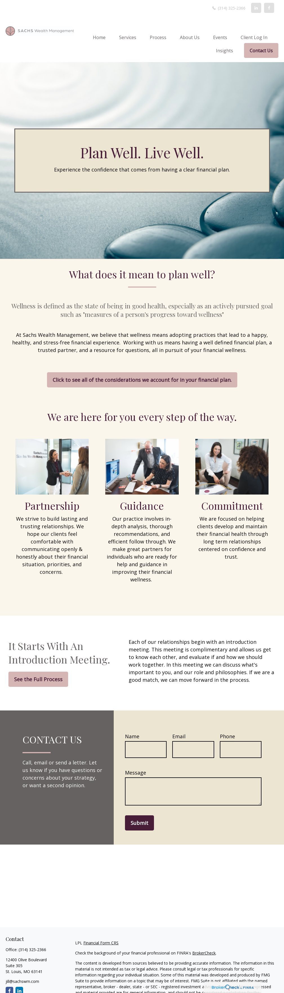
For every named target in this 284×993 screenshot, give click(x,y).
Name (132, 736)
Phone (227, 736)
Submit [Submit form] (139, 823)
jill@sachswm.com (22, 981)
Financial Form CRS (100, 942)
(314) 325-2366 (228, 8)
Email (178, 736)
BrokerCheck (204, 953)
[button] (99, 37)
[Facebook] (269, 8)
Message (135, 772)
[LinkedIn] (256, 8)
